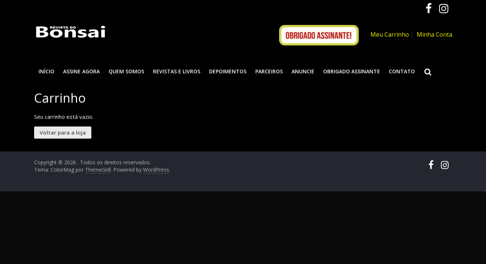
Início (46, 71)
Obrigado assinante (351, 71)
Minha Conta (434, 34)
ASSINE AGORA (81, 71)
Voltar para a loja (63, 132)
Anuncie (303, 71)
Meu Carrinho (389, 34)
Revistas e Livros (176, 71)
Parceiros (269, 71)
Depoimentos (227, 71)
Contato (402, 71)
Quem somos (126, 71)
